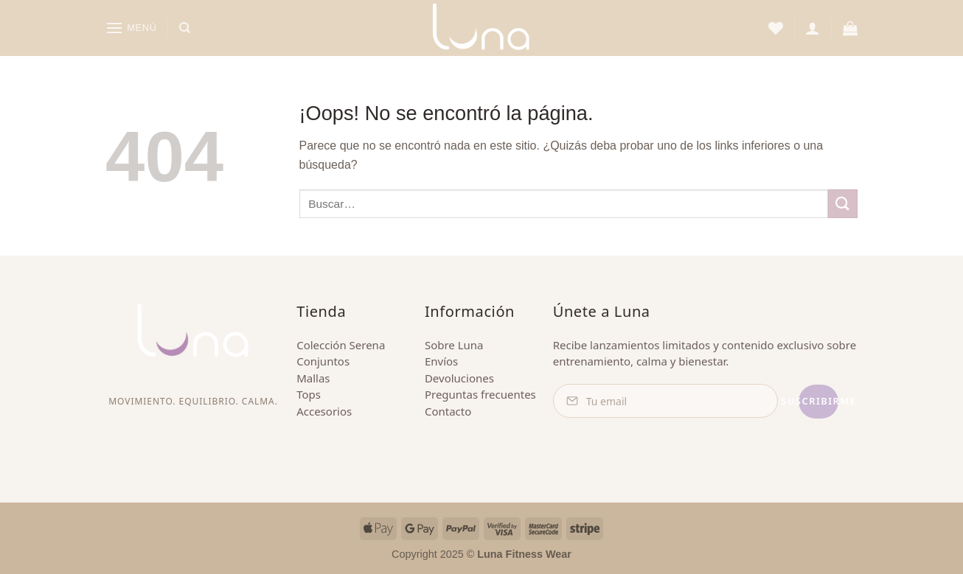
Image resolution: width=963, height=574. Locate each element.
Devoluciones (459, 378)
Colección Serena (340, 344)
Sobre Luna (454, 344)
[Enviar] (843, 203)
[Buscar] (184, 28)
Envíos (441, 361)
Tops (308, 394)
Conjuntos (323, 361)
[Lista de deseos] (775, 28)
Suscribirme (786, 400)
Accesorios (324, 411)
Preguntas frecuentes (480, 394)
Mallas (313, 378)
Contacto (448, 411)
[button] (131, 28)
